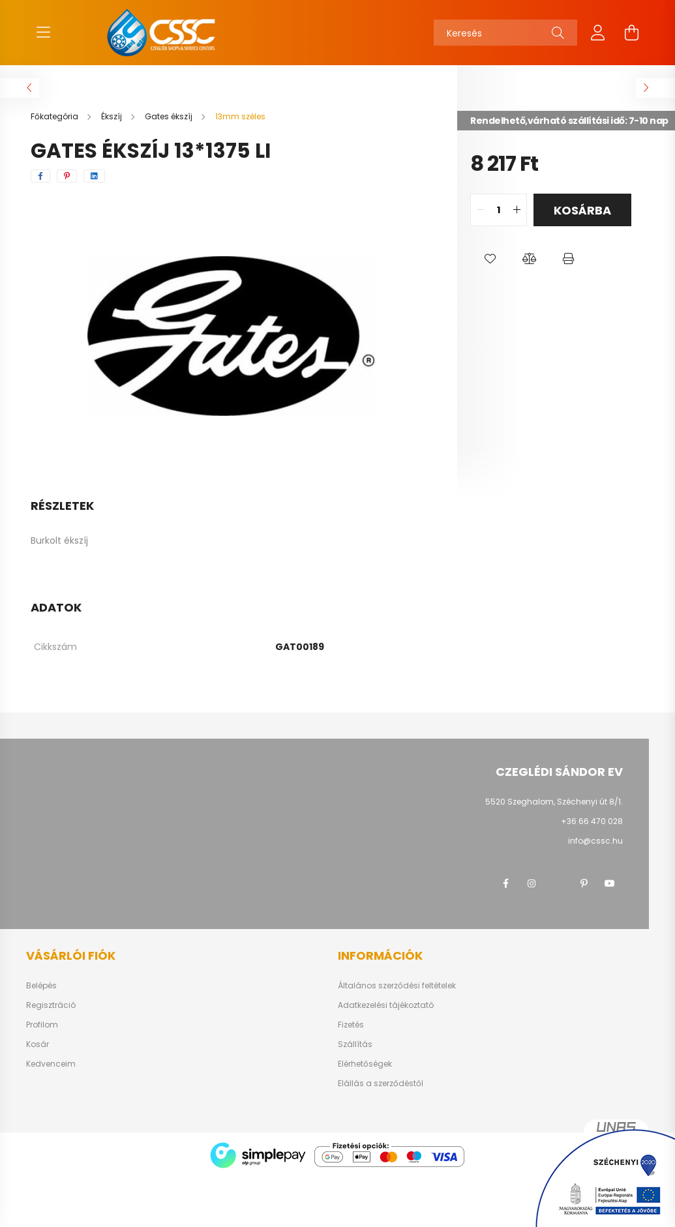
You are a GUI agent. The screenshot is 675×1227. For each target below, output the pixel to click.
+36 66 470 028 (592, 821)
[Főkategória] (55, 116)
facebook (505, 883)
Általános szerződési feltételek (397, 985)
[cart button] (632, 33)
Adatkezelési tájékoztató (386, 1005)
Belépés (41, 985)
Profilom (42, 1024)
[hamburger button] (44, 33)
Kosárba (582, 210)
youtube (610, 883)
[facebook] (40, 176)
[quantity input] (498, 210)
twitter (558, 883)
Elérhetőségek (365, 1064)
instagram (531, 883)
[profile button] (598, 33)
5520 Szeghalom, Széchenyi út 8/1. (554, 801)
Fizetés (351, 1024)
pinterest (584, 883)
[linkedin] (94, 176)
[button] (490, 259)
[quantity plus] (516, 210)
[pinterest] (67, 176)
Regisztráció (51, 1005)
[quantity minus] (480, 210)
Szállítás (355, 1044)
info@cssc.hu (595, 840)
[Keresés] (505, 33)
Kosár (37, 1044)
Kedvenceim (51, 1064)
